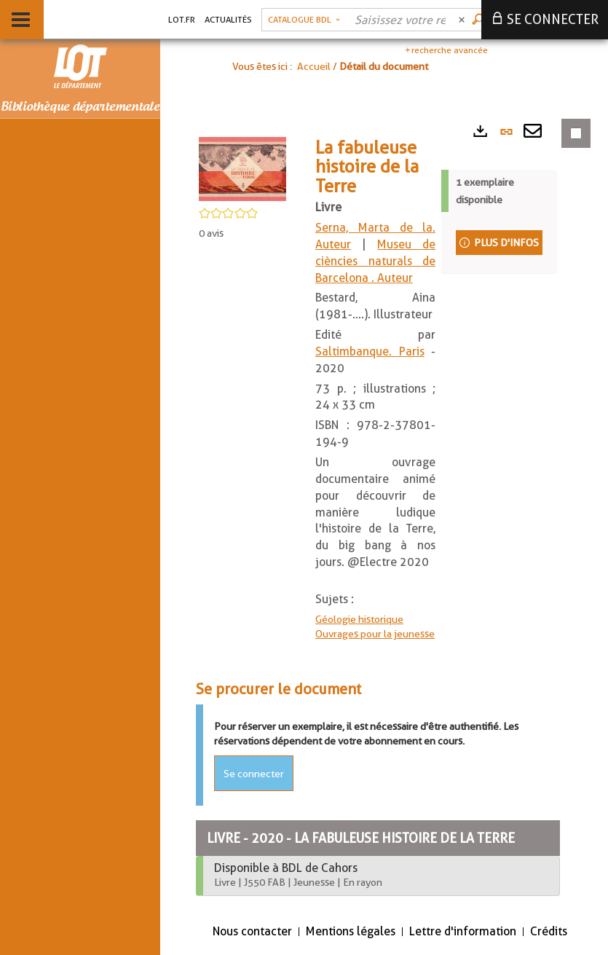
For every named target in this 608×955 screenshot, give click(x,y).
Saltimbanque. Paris (370, 351)
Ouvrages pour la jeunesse (375, 634)
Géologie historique (359, 619)
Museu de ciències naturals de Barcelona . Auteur (375, 261)
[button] (304, 20)
